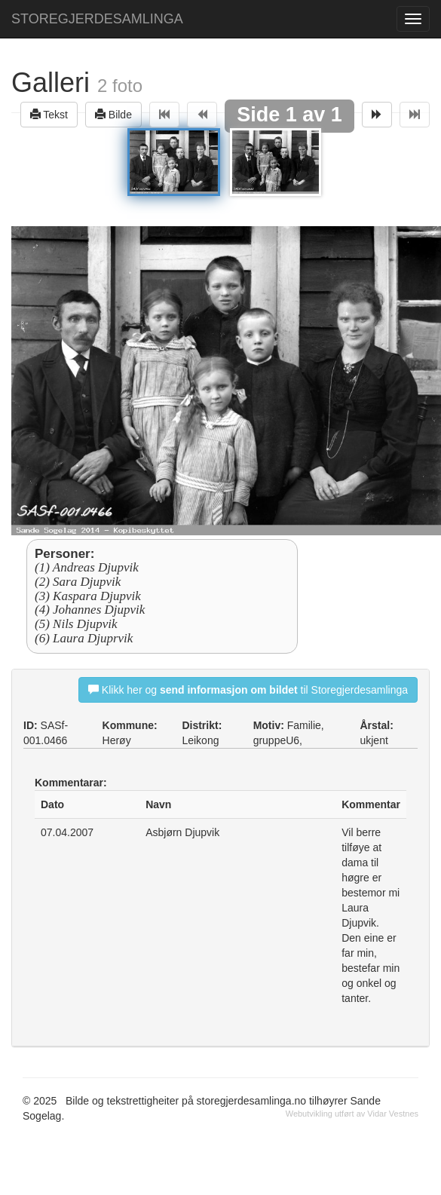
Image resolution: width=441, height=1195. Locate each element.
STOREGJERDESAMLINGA (97, 18)
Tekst (49, 114)
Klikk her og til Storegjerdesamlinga (248, 689)
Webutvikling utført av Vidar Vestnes (352, 1113)
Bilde (113, 114)
